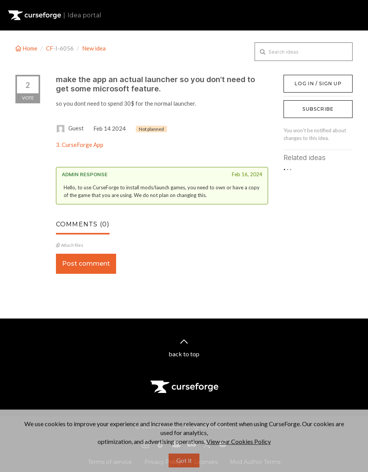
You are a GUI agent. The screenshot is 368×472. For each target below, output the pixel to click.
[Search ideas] (304, 51)
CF (49, 48)
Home (27, 48)
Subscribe (318, 109)
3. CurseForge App (79, 144)
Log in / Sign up (303, 78)
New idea (94, 48)
